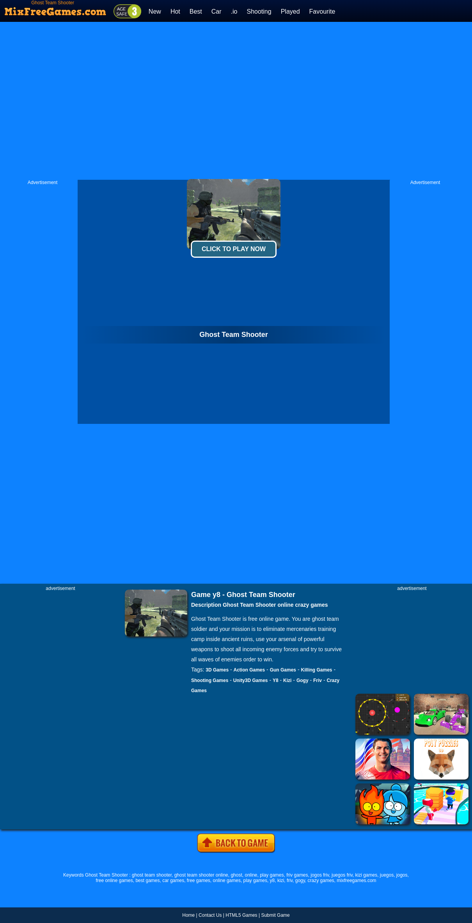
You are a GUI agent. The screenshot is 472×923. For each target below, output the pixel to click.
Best (196, 11)
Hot (175, 11)
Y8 (276, 680)
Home (188, 915)
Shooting (259, 11)
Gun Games (283, 670)
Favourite (322, 11)
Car (216, 11)
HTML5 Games (241, 915)
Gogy (302, 680)
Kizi (287, 680)
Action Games (249, 670)
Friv (317, 680)
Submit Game (275, 915)
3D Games (217, 670)
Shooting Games (209, 680)
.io (234, 11)
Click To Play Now (234, 249)
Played (290, 11)
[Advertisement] (157, 101)
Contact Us (210, 915)
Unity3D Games (250, 680)
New (155, 11)
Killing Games (316, 670)
